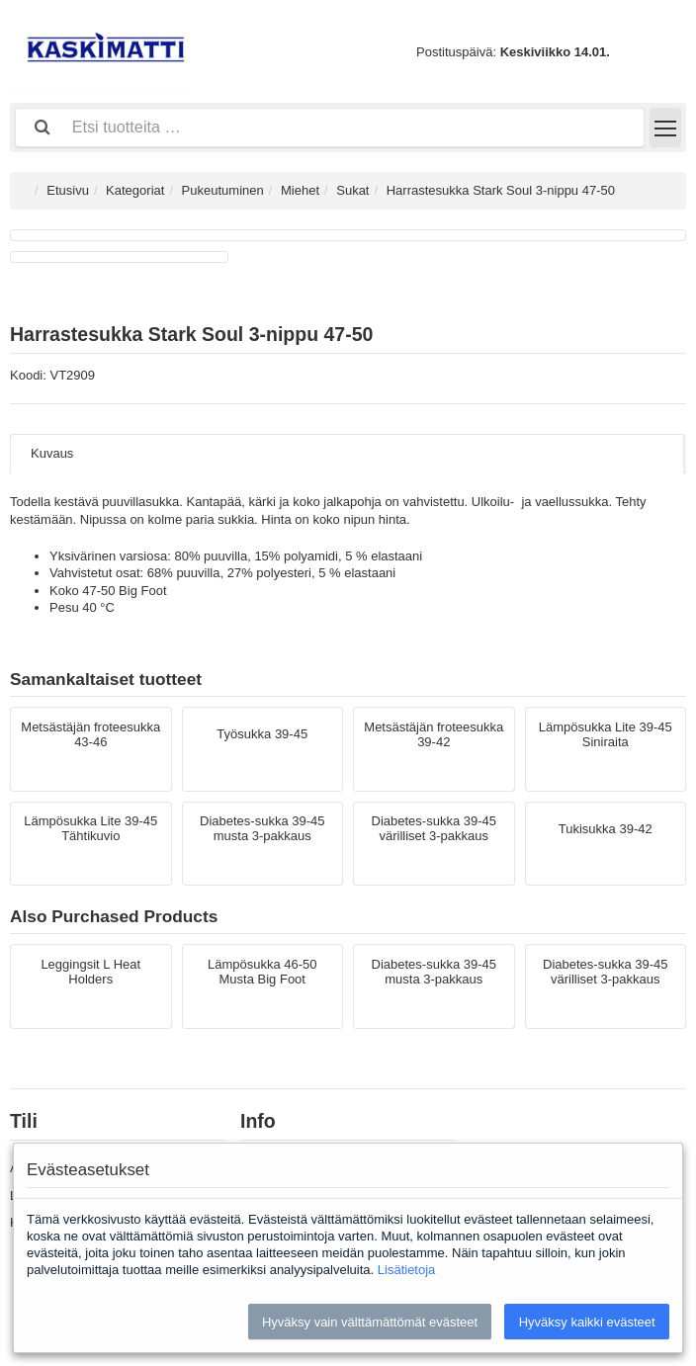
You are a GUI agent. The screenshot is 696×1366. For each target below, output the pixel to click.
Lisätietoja (407, 1269)
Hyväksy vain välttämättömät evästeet (370, 1322)
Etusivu (67, 190)
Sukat (352, 190)
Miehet (300, 190)
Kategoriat (135, 190)
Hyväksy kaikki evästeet (587, 1322)
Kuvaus (52, 453)
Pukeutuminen (223, 190)
